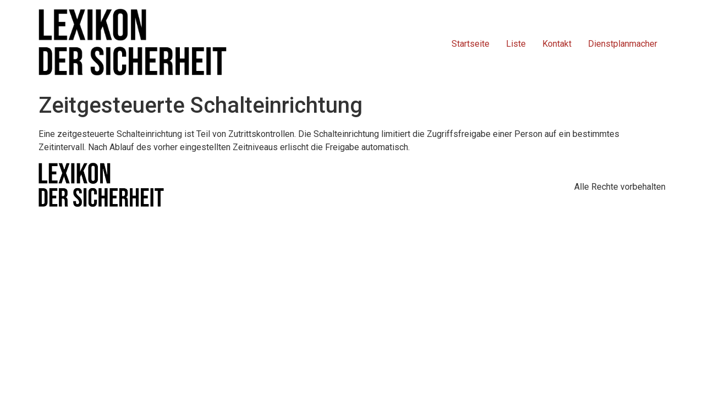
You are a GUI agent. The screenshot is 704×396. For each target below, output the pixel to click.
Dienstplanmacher (622, 43)
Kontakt (556, 43)
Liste (516, 43)
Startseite (471, 43)
